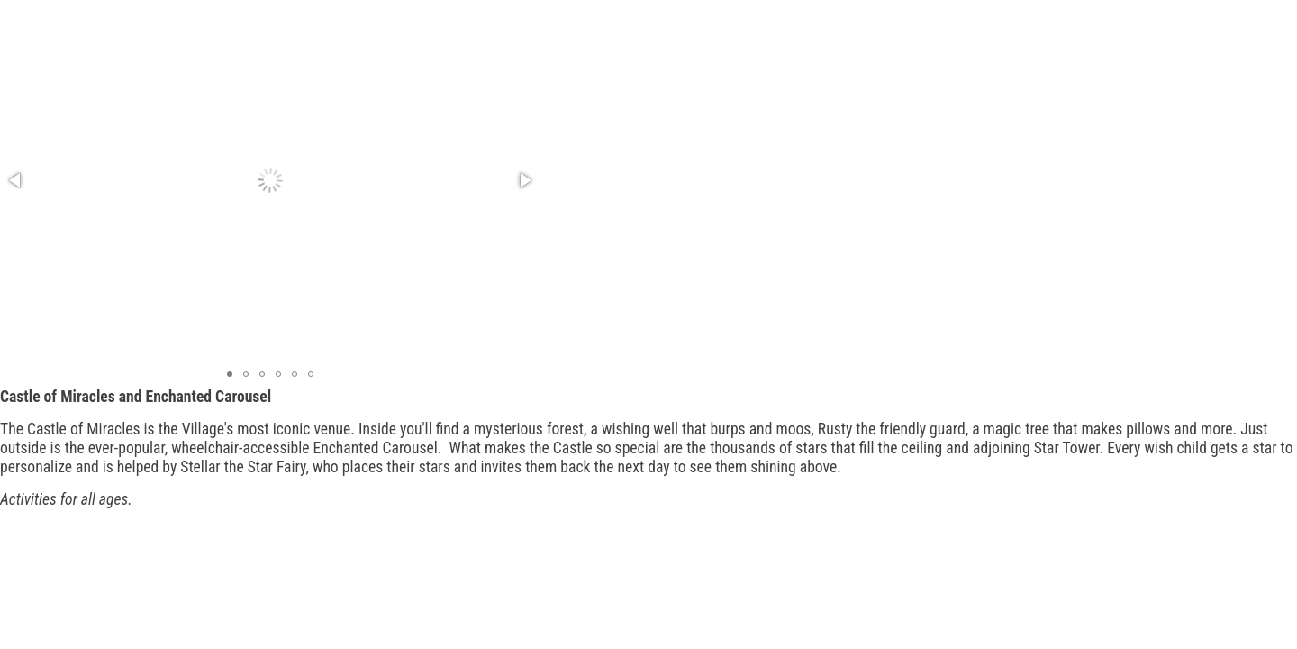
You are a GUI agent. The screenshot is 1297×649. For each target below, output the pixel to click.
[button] (16, 180)
